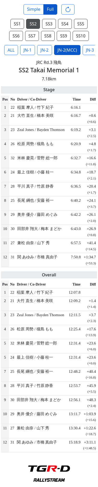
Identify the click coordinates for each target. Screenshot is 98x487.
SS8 (47, 36)
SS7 (32, 36)
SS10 (80, 36)
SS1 (17, 24)
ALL (11, 50)
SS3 (49, 24)
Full (50, 9)
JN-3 (90, 50)
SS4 (64, 24)
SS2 (33, 24)
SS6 (16, 36)
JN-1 (28, 50)
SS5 (80, 24)
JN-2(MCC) (67, 50)
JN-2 (45, 50)
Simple (33, 9)
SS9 (63, 36)
